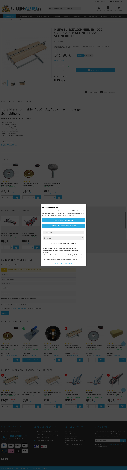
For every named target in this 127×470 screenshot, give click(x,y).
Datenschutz (59, 263)
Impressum (68, 263)
